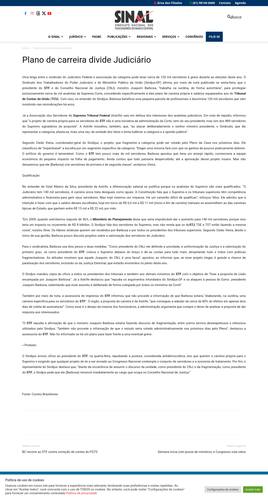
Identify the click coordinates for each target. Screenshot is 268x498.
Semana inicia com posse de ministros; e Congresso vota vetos (202, 452)
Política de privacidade (81, 493)
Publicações (119, 37)
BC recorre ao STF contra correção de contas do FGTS (59, 452)
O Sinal (55, 37)
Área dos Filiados (168, 3)
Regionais (146, 37)
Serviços (170, 37)
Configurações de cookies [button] (222, 489)
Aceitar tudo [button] (253, 489)
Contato (225, 3)
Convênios (194, 37)
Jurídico (77, 37)
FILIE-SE (214, 37)
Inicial (25, 48)
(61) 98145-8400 (202, 3)
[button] (232, 17)
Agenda (240, 3)
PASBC (97, 37)
